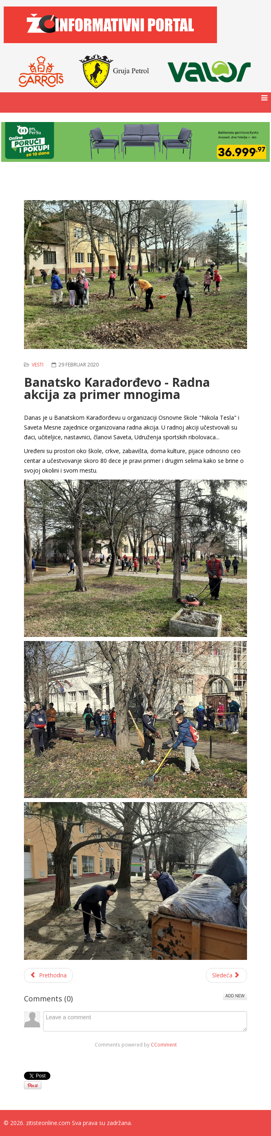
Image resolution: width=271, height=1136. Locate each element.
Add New (235, 996)
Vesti (37, 364)
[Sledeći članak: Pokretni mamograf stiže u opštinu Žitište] (226, 975)
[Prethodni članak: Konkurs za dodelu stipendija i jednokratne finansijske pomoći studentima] (48, 975)
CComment (164, 1044)
